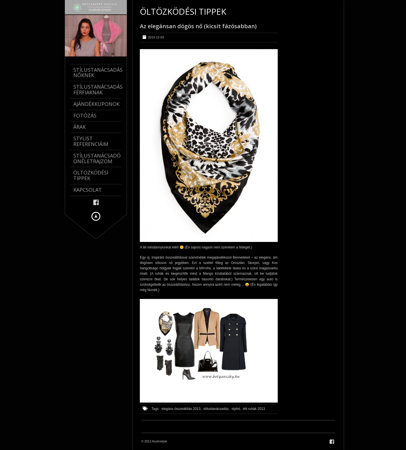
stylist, (236, 409)
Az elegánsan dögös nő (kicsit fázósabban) (198, 26)
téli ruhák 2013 (254, 409)
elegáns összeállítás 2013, (181, 409)
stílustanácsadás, (216, 409)
